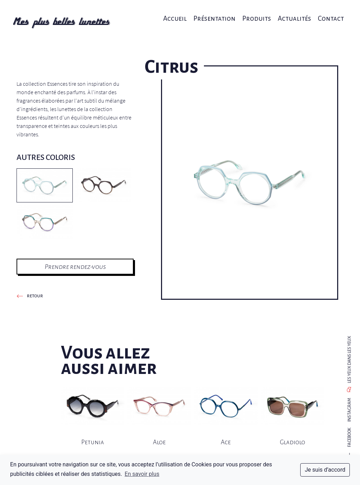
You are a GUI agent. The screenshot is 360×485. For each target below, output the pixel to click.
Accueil (176, 13)
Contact (325, 13)
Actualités (290, 13)
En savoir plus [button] (141, 474)
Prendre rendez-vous (75, 266)
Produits (254, 13)
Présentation (214, 13)
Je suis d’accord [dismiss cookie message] (325, 469)
